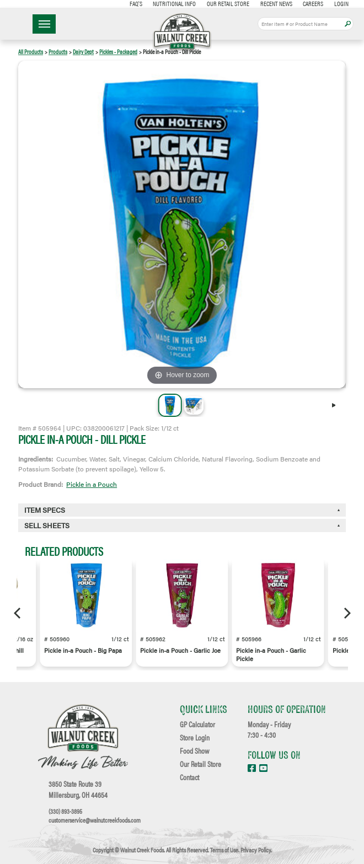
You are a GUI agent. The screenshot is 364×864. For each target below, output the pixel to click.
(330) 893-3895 (65, 811)
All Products (30, 51)
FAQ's (136, 3)
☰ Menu (44, 24)
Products (58, 51)
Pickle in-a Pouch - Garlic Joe (180, 650)
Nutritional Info (174, 3)
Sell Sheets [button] (46, 525)
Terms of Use (224, 850)
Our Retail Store (228, 3)
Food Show (194, 751)
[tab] (182, 526)
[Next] (337, 405)
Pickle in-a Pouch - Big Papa (83, 650)
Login (341, 3)
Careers (313, 3)
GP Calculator (197, 724)
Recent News (276, 3)
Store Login (195, 738)
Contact (189, 777)
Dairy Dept (83, 51)
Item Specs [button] (44, 510)
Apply (348, 24)
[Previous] (18, 613)
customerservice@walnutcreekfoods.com (95, 820)
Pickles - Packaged (118, 51)
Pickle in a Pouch (91, 484)
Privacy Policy (255, 850)
